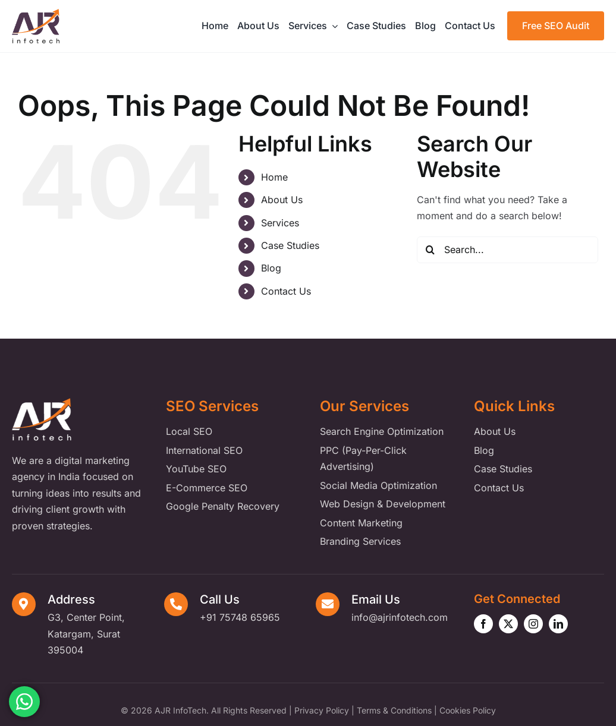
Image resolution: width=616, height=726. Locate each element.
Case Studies (290, 245)
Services (280, 223)
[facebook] (483, 623)
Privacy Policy (321, 710)
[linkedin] (558, 623)
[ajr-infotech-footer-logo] (41, 403)
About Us (282, 200)
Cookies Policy (467, 710)
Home (274, 177)
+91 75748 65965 (240, 617)
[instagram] (533, 623)
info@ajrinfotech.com (399, 617)
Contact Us (286, 291)
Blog (271, 268)
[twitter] (508, 623)
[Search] (430, 249)
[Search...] (507, 249)
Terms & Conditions (394, 710)
